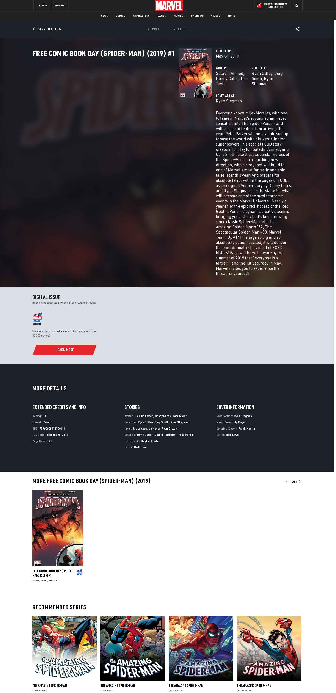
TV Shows (197, 15)
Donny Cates (153, 92)
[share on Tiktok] (251, 664)
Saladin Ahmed (126, 92)
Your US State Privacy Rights (114, 682)
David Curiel (144, 345)
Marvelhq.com (120, 647)
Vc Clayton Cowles (148, 351)
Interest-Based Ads (242, 682)
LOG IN (43, 5)
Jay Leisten (140, 338)
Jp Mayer (154, 338)
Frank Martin (185, 345)
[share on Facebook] (251, 646)
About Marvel (78, 635)
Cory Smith (233, 92)
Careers (74, 647)
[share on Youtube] (251, 655)
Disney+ (115, 641)
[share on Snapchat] (263, 655)
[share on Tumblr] (286, 646)
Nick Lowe (140, 357)
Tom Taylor (176, 92)
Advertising (118, 635)
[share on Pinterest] (275, 655)
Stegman (53, 490)
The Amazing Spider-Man (49, 596)
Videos (215, 15)
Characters (141, 15)
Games (162, 15)
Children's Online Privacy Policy (182, 682)
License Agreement (215, 682)
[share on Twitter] (263, 646)
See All (293, 392)
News (104, 15)
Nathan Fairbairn (165, 345)
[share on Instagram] (275, 646)
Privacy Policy (86, 682)
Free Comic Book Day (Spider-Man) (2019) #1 (52, 483)
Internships (77, 654)
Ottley (44, 490)
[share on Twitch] (286, 655)
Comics (120, 15)
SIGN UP (59, 5)
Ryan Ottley (210, 92)
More (231, 15)
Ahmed (35, 490)
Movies (178, 15)
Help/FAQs (75, 641)
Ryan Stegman (258, 92)
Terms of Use (66, 682)
